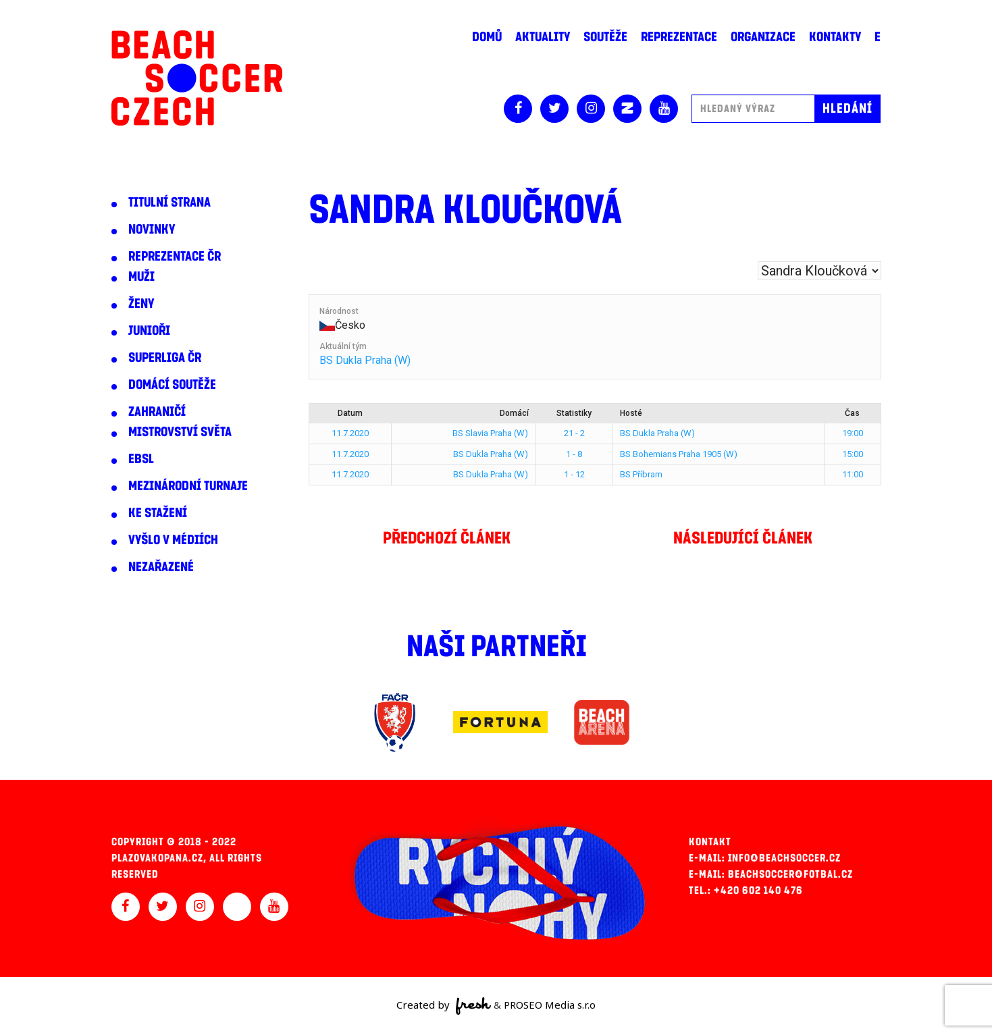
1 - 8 (574, 454)
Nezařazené (161, 567)
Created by (444, 1006)
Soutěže (605, 37)
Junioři (149, 331)
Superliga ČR (164, 358)
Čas (852, 413)
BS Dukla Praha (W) (365, 360)
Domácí (514, 413)
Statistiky (574, 413)
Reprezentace (679, 37)
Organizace (763, 37)
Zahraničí (157, 412)
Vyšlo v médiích (173, 540)
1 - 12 (574, 474)
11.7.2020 (350, 433)
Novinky (151, 229)
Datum (350, 413)
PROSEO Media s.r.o (550, 1004)
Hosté (631, 413)
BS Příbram (641, 474)
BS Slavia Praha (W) (490, 433)
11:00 (852, 474)
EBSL (141, 459)
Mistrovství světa (180, 432)
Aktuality (542, 37)
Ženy (141, 304)
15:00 (852, 454)
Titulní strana (169, 202)
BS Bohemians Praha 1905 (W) (678, 454)
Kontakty (835, 37)
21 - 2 (574, 433)
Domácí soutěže (172, 385)
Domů (487, 37)
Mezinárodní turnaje (188, 486)
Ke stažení (157, 513)
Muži (141, 277)
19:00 (852, 433)
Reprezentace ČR (174, 256)
